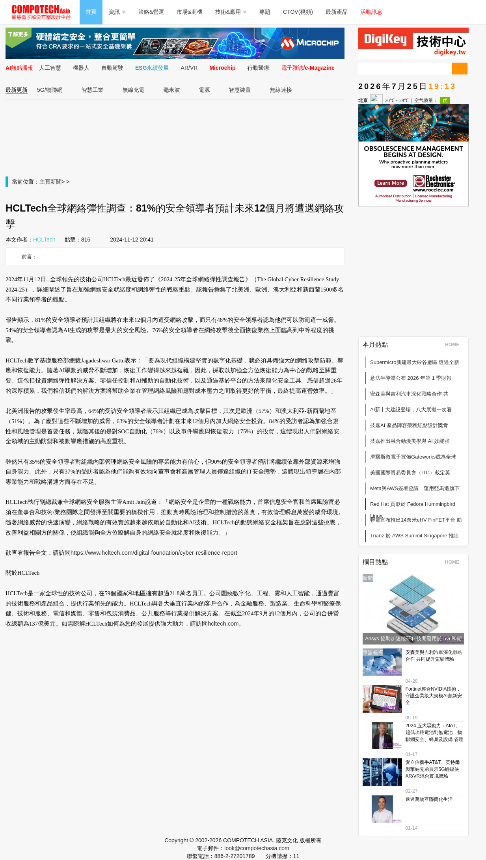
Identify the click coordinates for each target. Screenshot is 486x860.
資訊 (117, 12)
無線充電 (134, 90)
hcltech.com (223, 623)
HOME (454, 344)
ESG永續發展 (152, 68)
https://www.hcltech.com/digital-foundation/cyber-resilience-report (154, 553)
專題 (264, 12)
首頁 (91, 12)
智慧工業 (93, 90)
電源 (204, 90)
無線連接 (281, 90)
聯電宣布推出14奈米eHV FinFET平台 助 (416, 520)
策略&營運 (151, 12)
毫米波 (172, 90)
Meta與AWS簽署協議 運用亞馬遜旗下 (415, 488)
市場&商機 (189, 12)
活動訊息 (371, 12)
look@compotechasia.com (256, 848)
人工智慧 (50, 68)
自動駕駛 (112, 68)
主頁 (44, 181)
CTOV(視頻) (298, 12)
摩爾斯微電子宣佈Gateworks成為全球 (413, 457)
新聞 (55, 181)
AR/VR (189, 68)
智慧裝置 (240, 90)
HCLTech (44, 239)
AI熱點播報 (19, 68)
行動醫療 (259, 68)
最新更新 (17, 90)
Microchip (222, 68)
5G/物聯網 (50, 90)
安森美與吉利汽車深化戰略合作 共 (409, 394)
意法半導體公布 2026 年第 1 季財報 (411, 378)
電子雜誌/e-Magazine (308, 68)
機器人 (81, 68)
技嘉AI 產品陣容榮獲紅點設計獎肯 (409, 425)
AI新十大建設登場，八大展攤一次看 (411, 409)
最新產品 (337, 12)
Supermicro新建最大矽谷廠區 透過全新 (414, 362)
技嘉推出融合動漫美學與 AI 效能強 (410, 441)
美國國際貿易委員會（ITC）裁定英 (410, 473)
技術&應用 (231, 12)
